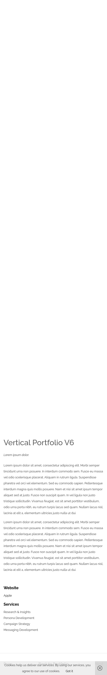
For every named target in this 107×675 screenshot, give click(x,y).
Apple (8, 595)
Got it (69, 671)
